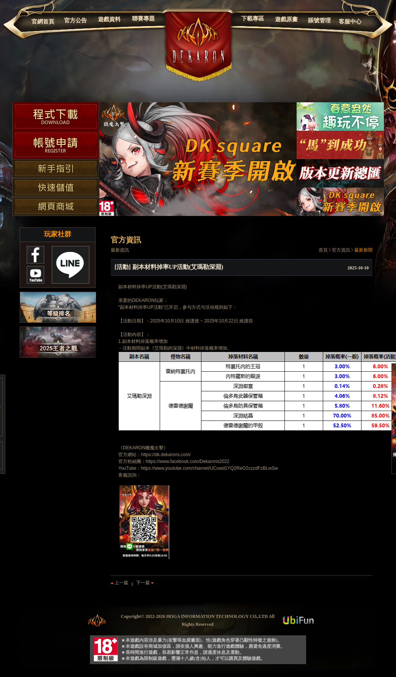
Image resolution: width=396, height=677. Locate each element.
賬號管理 (319, 20)
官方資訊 (341, 250)
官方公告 (75, 20)
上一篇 (119, 582)
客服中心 (350, 22)
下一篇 (145, 582)
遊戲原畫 (286, 19)
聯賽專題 (143, 19)
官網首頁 (42, 22)
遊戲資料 (109, 19)
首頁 (323, 250)
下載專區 (252, 19)
